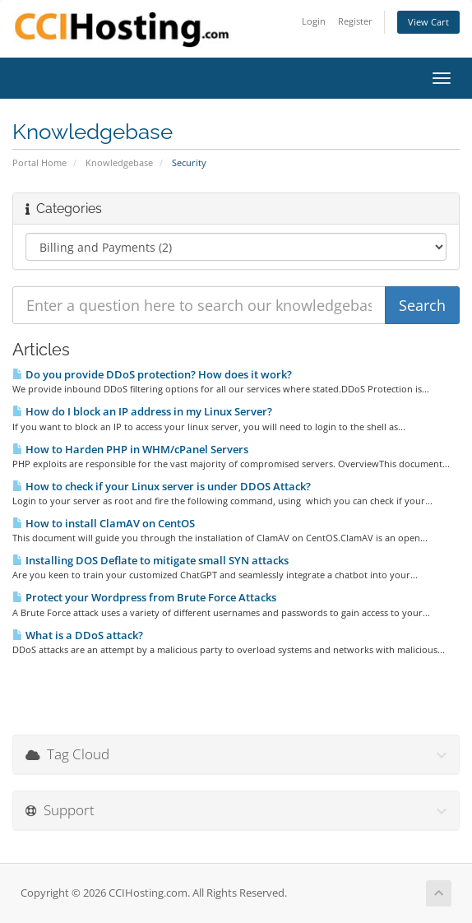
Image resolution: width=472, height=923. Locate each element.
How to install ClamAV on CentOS (103, 523)
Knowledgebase (119, 162)
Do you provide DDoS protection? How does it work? (152, 374)
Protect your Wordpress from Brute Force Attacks (144, 597)
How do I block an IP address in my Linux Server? (142, 411)
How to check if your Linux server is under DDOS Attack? (161, 486)
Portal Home (39, 162)
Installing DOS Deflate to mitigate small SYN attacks (150, 560)
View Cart (428, 22)
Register (355, 21)
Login (314, 21)
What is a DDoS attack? (77, 635)
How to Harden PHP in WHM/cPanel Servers (130, 449)
